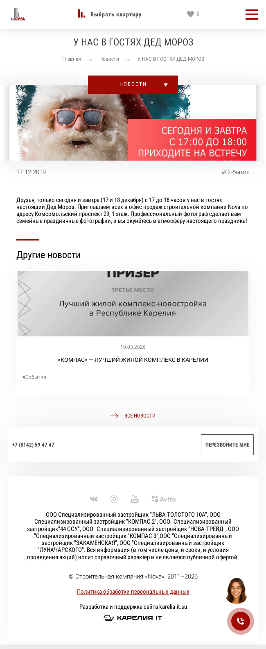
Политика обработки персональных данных (133, 591)
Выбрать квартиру (116, 14)
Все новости (140, 416)
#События (235, 172)
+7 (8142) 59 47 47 (33, 444)
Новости (109, 59)
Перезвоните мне (227, 445)
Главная (71, 59)
